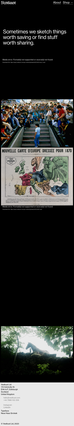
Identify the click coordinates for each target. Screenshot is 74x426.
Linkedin (7, 407)
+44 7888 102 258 (11, 400)
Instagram (8, 405)
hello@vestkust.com (12, 398)
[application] (37, 79)
